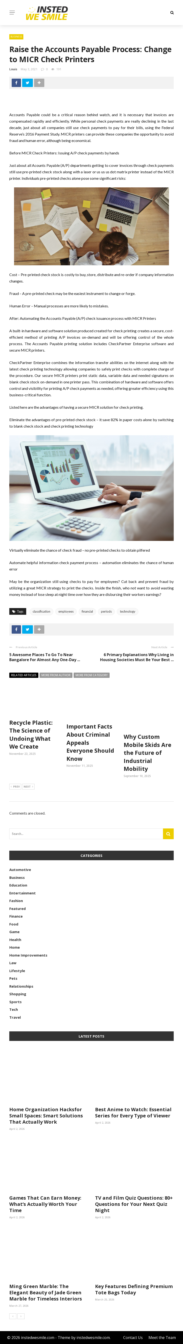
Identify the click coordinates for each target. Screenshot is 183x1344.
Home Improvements (28, 955)
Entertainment (22, 893)
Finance (16, 916)
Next (28, 786)
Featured (17, 908)
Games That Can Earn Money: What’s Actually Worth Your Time (45, 1204)
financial (87, 611)
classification (41, 611)
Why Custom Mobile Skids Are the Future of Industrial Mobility (147, 753)
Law (12, 962)
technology (127, 611)
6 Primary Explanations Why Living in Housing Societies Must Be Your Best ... (137, 657)
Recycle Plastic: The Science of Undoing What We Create (31, 734)
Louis (13, 69)
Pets (13, 978)
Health (15, 939)
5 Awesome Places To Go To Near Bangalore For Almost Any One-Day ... (44, 657)
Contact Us (133, 1337)
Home (14, 947)
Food (13, 924)
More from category (92, 675)
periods (106, 611)
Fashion (16, 900)
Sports (15, 1001)
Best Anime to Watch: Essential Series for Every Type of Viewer (133, 1112)
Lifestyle (17, 970)
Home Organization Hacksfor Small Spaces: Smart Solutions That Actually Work (46, 1115)
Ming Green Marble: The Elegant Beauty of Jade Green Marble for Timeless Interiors (45, 1292)
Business (16, 36)
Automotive (20, 869)
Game (14, 931)
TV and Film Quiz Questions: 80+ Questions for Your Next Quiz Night (134, 1204)
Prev (15, 786)
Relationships (21, 986)
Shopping (17, 993)
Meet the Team (162, 1337)
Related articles (23, 675)
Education (18, 885)
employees (66, 611)
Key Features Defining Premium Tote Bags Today (134, 1289)
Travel (15, 1017)
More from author (56, 675)
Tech (13, 1009)
